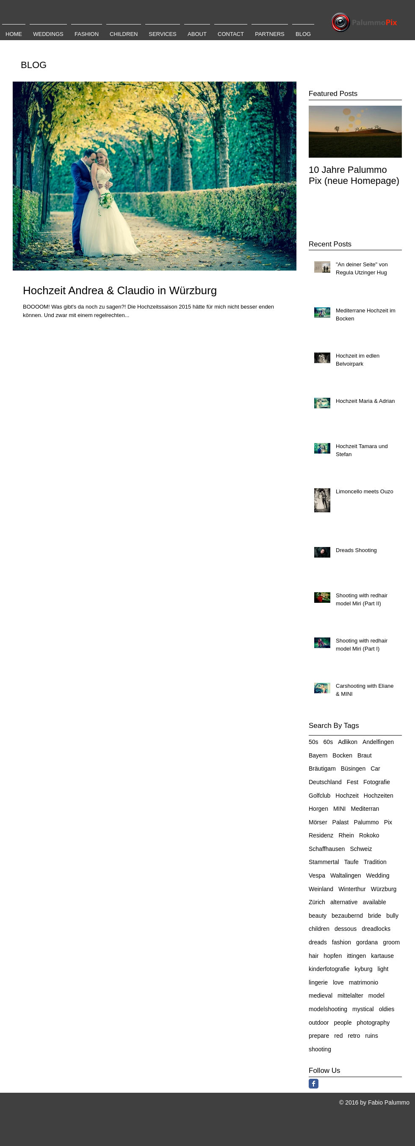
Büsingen (353, 768)
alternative (344, 902)
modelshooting (328, 1009)
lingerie (318, 982)
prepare (319, 1035)
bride (374, 915)
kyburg (364, 968)
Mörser (318, 822)
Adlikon (347, 741)
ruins (371, 1035)
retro (354, 1035)
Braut (364, 755)
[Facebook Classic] (313, 1084)
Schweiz (361, 848)
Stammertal (324, 862)
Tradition (375, 862)
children (319, 928)
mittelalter (350, 995)
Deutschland (325, 782)
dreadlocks (376, 928)
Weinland (321, 889)
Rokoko (369, 835)
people (342, 1022)
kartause (382, 955)
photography (373, 1022)
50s (313, 741)
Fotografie (376, 782)
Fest (352, 782)
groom (391, 942)
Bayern (318, 755)
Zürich (317, 902)
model (376, 995)
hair (313, 955)
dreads (318, 942)
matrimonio (363, 982)
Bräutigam (322, 768)
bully (392, 915)
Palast (340, 822)
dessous (346, 928)
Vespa (317, 875)
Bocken (342, 755)
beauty (317, 915)
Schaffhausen (327, 848)
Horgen (318, 808)
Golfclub (319, 795)
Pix (388, 822)
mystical (363, 1009)
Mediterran (365, 808)
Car (375, 768)
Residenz (321, 835)
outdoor (319, 1022)
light (383, 968)
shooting (320, 1049)
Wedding (378, 875)
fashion (341, 942)
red (338, 1035)
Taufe (351, 862)
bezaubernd (347, 915)
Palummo (366, 822)
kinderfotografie (329, 968)
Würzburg (384, 889)
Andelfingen (378, 741)
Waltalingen (345, 875)
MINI (339, 808)
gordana (367, 942)
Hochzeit (346, 795)
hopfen (333, 955)
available (374, 902)
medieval (320, 995)
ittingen (356, 955)
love (338, 982)
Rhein (346, 835)
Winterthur (352, 889)
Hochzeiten (378, 795)
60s (328, 741)
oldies (387, 1009)
